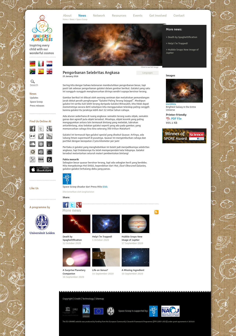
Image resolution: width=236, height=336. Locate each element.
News (33, 94)
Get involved (157, 15)
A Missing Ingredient (133, 270)
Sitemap (100, 298)
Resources (119, 15)
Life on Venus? (100, 270)
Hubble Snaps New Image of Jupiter (132, 238)
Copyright (68, 298)
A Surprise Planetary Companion (74, 272)
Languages (147, 72)
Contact (179, 15)
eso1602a (171, 104)
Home (65, 19)
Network (99, 15)
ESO (105, 186)
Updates (34, 97)
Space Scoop (36, 101)
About (67, 15)
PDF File (176, 118)
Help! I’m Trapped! (178, 43)
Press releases (37, 105)
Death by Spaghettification (182, 37)
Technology (88, 298)
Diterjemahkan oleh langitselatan (78, 191)
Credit (77, 298)
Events (138, 15)
